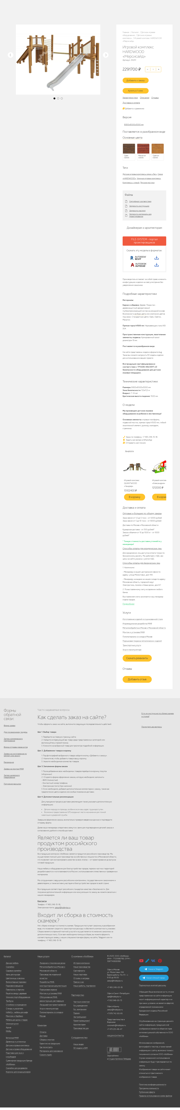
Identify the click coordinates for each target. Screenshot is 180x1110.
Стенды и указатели (14, 1011)
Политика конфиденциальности (152, 1087)
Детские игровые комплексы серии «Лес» (140, 172)
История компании (81, 965)
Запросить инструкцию (139, 204)
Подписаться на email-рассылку (152, 988)
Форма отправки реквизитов (16, 750)
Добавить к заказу (137, 78)
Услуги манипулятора (132, 651)
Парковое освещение (14, 988)
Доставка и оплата (131, 100)
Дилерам (26, 14)
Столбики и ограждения (16, 1007)
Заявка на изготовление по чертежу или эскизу (15, 758)
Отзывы (155, 95)
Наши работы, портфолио (84, 988)
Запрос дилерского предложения (12, 782)
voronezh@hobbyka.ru (116, 1028)
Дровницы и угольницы (16, 1044)
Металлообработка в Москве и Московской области (144, 629)
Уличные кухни (12, 1026)
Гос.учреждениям (80, 1008)
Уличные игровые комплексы (149, 176)
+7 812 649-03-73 (75, 12)
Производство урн (81, 1031)
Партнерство (76, 998)
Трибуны (10, 1003)
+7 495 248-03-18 (115, 990)
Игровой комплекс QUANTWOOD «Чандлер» (131, 485)
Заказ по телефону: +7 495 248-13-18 (140, 438)
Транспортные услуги (132, 647)
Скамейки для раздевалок (16, 1070)
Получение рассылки (12, 790)
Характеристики (130, 95)
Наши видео (78, 1047)
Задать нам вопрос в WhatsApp (137, 441)
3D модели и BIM (80, 1050)
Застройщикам (79, 1019)
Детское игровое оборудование (19, 1052)
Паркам (76, 1016)
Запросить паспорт (137, 208)
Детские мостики (147, 180)
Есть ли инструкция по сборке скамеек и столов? (157, 716)
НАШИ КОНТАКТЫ (115, 1038)
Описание (144, 95)
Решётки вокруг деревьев (16, 996)
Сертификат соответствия (140, 199)
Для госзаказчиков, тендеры (15, 734)
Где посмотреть (46, 1050)
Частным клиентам (81, 1004)
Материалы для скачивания (51, 1053)
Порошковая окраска (48, 992)
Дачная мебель (12, 965)
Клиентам (42, 1028)
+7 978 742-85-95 (102, 12)
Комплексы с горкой (131, 180)
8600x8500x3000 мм (134, 122)
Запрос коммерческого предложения (13, 742)
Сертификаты (79, 973)
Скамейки (10, 969)
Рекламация (9, 766)
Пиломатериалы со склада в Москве (137, 638)
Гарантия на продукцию (50, 1046)
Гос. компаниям (79, 1012)
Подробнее (128, 605)
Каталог (26, 10)
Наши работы (52, 10)
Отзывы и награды (81, 981)
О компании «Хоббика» (81, 959)
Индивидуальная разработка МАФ (137, 625)
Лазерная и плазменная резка (52, 965)
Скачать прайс (46, 1057)
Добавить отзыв (137, 680)
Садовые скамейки (13, 973)
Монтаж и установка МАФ (134, 634)
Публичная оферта (147, 1094)
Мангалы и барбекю (14, 1018)
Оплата (43, 1034)
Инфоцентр (42, 14)
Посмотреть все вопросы (151, 730)
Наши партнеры (80, 977)
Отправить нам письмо (134, 444)
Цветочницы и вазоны (15, 981)
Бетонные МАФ (12, 1040)
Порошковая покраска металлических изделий (142, 642)
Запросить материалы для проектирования (140, 213)
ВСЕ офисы (87, 15)
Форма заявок (9, 727)
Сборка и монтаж (47, 1042)
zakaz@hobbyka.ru (76, 15)
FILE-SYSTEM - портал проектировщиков (144, 238)
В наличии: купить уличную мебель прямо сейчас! (90, 3)
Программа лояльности (149, 1091)
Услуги (33, 14)
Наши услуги (43, 959)
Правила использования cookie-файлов (155, 1098)
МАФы (8, 1034)
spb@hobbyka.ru (114, 999)
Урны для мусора (13, 977)
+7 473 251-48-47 (102, 9)
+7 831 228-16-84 (102, 15)
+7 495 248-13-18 (75, 9)
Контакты (50, 14)
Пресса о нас (78, 984)
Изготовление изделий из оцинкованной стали (143, 621)
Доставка (43, 1038)
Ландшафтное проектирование (53, 1007)
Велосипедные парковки (16, 984)
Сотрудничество (78, 1040)
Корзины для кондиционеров (18, 1074)
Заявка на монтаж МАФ (14, 774)
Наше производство (38, 10)
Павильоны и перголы (15, 992)
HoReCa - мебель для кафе (17, 1015)
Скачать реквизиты (137, 659)
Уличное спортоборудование (18, 1000)
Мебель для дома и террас (17, 1022)
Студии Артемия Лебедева (119, 1061)
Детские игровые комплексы (17, 1048)
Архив (8, 1030)
